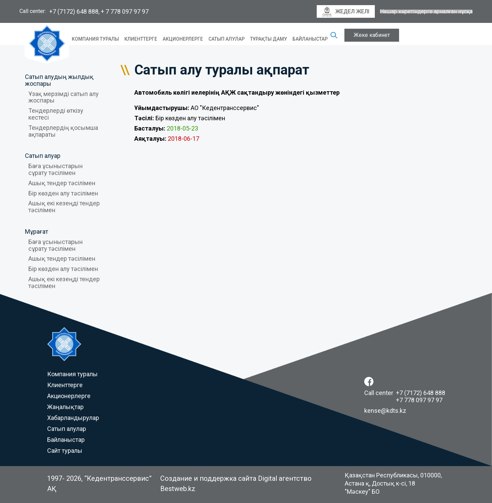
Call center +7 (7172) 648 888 (404, 392)
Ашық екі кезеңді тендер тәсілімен (64, 207)
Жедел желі (345, 11)
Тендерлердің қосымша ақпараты (63, 131)
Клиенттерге (140, 39)
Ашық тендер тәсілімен (61, 183)
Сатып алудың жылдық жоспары (59, 80)
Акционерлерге (183, 39)
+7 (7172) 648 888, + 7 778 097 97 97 (99, 11)
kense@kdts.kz (385, 410)
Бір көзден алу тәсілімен (63, 193)
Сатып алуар (42, 155)
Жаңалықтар (65, 406)
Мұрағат (36, 231)
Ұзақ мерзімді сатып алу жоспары (63, 97)
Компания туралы (95, 39)
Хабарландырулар (73, 417)
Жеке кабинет (372, 35)
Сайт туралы (64, 450)
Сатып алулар (226, 39)
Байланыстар (310, 39)
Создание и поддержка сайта (208, 478)
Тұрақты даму (268, 39)
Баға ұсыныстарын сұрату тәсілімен (55, 169)
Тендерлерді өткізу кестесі (55, 114)
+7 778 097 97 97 (419, 400)
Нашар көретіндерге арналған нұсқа (426, 12)
